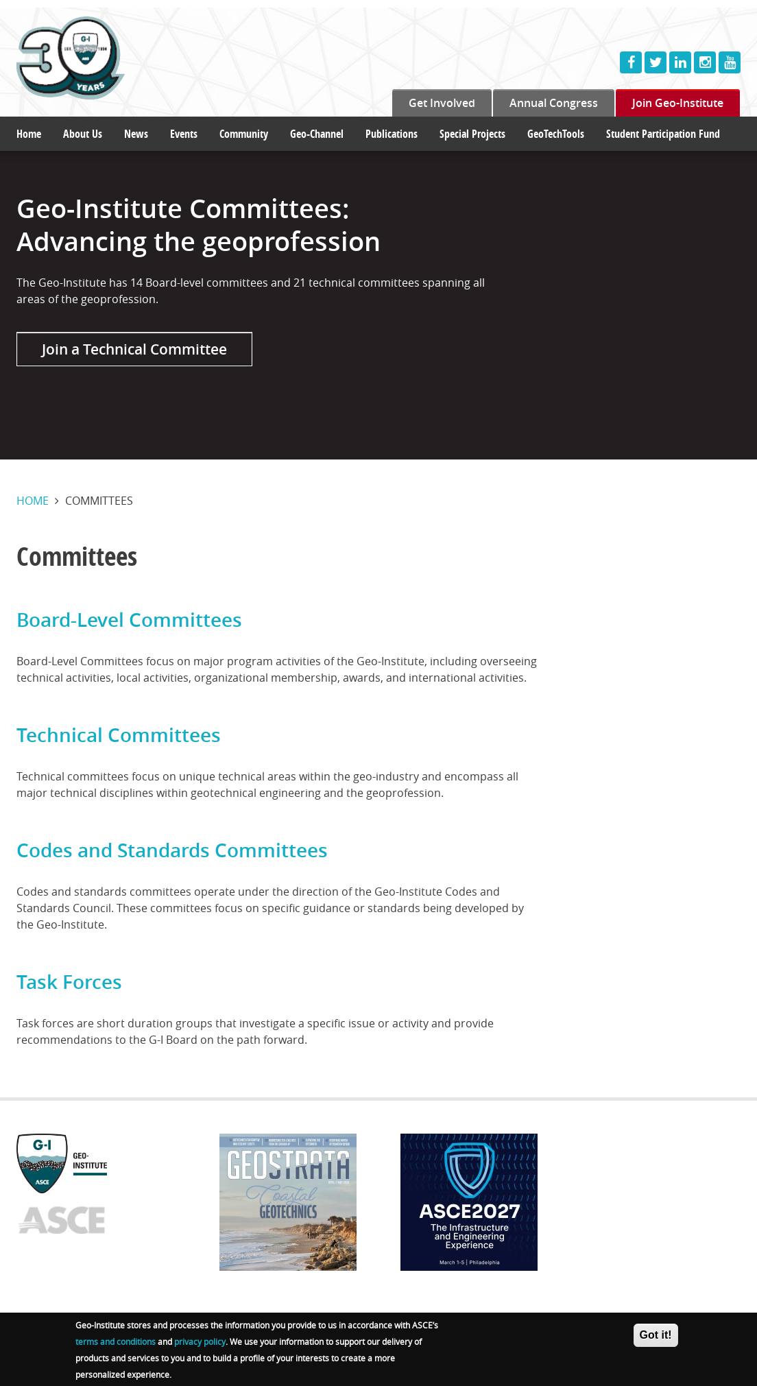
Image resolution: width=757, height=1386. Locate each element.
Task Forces (69, 981)
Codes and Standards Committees (172, 850)
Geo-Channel (317, 133)
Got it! (656, 1337)
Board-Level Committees (129, 619)
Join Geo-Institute (677, 102)
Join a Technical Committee (134, 349)
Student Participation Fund (663, 133)
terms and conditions (115, 1343)
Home (28, 133)
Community (243, 133)
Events (183, 133)
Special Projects (472, 133)
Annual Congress (553, 102)
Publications (391, 133)
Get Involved (442, 102)
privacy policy (200, 1343)
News (136, 133)
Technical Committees (118, 735)
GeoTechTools (555, 133)
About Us (82, 133)
